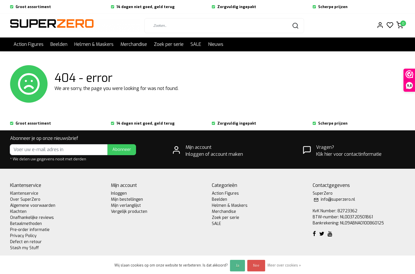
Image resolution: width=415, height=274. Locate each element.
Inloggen (119, 193)
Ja (237, 265)
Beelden (58, 44)
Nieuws (215, 44)
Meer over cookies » (284, 265)
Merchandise (133, 44)
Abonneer (121, 149)
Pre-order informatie (30, 229)
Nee (256, 265)
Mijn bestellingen (127, 199)
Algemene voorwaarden (32, 205)
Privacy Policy (23, 236)
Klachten (18, 211)
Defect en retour (26, 242)
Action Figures (29, 44)
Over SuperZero (25, 199)
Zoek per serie (169, 44)
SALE (195, 44)
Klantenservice (24, 193)
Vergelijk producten (129, 211)
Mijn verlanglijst (126, 205)
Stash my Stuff (24, 248)
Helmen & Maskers (94, 44)
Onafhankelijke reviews (32, 217)
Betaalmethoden (26, 223)
